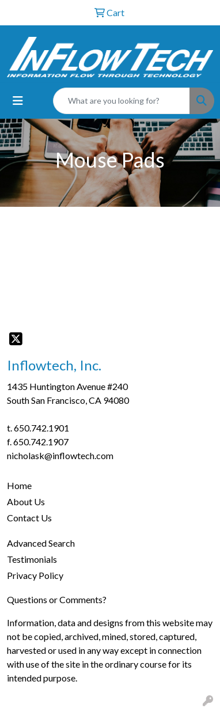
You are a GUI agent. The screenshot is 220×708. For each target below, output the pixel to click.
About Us (26, 501)
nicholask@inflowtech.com (60, 455)
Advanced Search (41, 542)
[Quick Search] (121, 101)
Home (19, 485)
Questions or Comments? (57, 599)
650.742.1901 (41, 427)
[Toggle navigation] (18, 100)
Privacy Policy (35, 575)
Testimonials (32, 559)
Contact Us (29, 517)
